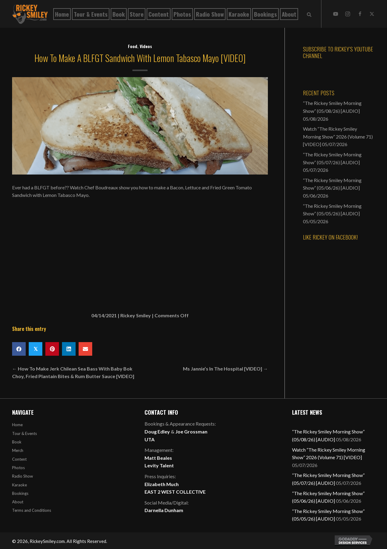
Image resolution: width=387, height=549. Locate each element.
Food (132, 46)
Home (17, 424)
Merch (17, 450)
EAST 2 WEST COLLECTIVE (175, 492)
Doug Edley (157, 431)
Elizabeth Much (162, 484)
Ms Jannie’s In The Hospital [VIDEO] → (225, 368)
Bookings (20, 493)
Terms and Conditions (31, 510)
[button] (335, 13)
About (17, 501)
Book (16, 442)
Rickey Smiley (135, 315)
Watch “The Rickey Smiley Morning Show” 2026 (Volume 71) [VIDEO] (338, 136)
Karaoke (19, 484)
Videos (146, 46)
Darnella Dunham (164, 510)
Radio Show (22, 476)
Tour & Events (24, 433)
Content (19, 459)
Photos (18, 467)
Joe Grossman (191, 431)
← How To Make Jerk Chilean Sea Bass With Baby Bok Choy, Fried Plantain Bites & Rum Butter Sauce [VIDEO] (73, 372)
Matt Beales (158, 458)
